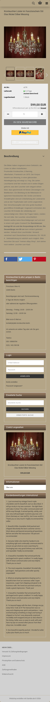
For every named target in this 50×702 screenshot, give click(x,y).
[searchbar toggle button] (33, 3)
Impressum (6, 656)
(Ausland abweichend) (30, 93)
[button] (46, 75)
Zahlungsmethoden (9, 670)
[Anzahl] (25, 114)
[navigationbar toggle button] (46, 3)
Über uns (9, 487)
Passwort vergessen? (14, 386)
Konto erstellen (11, 382)
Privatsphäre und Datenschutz (13, 661)
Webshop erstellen (16, 698)
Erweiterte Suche (25, 415)
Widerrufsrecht (7, 674)
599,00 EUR (25, 473)
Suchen (25, 409)
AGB (3, 665)
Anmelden (25, 376)
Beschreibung (11, 156)
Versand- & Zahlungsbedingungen (14, 652)
